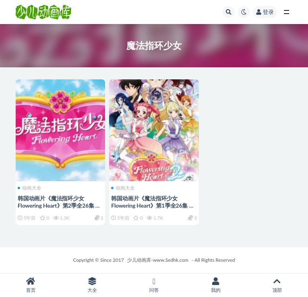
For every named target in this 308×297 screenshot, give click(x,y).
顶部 (277, 285)
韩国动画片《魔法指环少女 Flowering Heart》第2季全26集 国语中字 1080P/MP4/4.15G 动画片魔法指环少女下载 (59, 209)
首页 (31, 285)
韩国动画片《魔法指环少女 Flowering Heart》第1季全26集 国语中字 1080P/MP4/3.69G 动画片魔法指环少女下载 (153, 209)
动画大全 (29, 188)
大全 (93, 285)
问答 (154, 285)
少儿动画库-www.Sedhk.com (157, 260)
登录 (265, 11)
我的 (216, 285)
